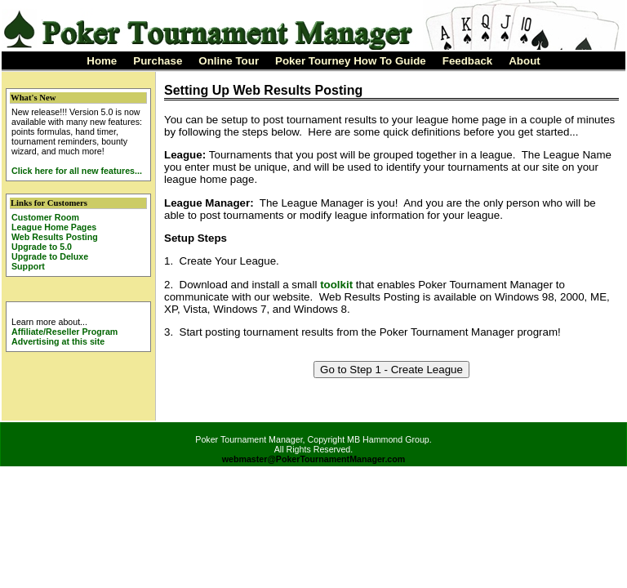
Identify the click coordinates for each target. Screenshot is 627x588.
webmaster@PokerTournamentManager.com (314, 459)
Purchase (157, 61)
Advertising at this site (57, 341)
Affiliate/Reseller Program (64, 331)
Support (28, 266)
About (524, 61)
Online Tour (228, 61)
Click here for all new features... (76, 171)
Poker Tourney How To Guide (350, 61)
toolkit (336, 284)
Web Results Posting (54, 237)
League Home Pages (53, 227)
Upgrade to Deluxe (49, 256)
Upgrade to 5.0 (41, 247)
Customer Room (45, 217)
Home (102, 61)
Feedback (467, 61)
